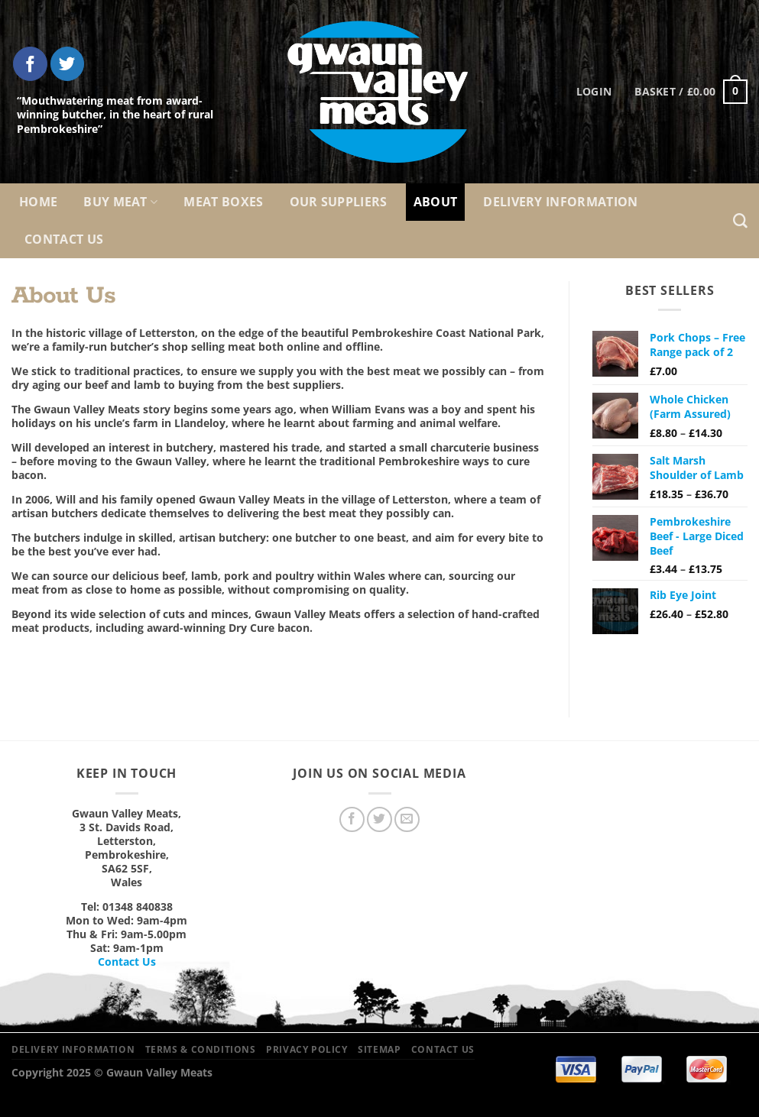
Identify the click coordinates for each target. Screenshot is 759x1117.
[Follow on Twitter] (67, 64)
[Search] (740, 221)
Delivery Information (560, 201)
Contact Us (63, 239)
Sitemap (379, 1049)
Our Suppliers (339, 201)
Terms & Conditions (200, 1049)
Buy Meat (120, 201)
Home (38, 201)
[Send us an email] (407, 819)
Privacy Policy (307, 1049)
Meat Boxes (223, 201)
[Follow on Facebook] (30, 64)
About (436, 201)
